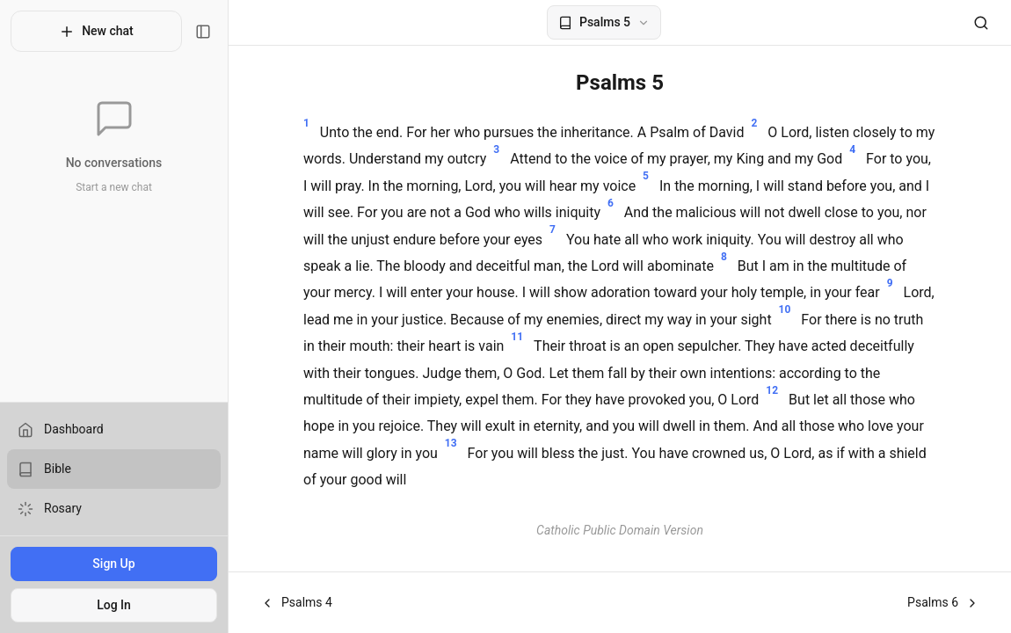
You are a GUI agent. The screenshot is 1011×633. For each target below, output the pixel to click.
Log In (114, 605)
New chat (96, 32)
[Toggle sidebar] (203, 32)
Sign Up (113, 564)
